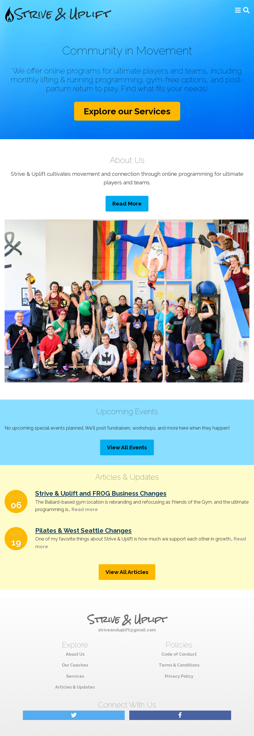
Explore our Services (127, 111)
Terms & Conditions (179, 665)
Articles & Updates (75, 687)
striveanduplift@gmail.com (127, 629)
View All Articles (127, 572)
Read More (127, 203)
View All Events (127, 447)
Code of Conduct (179, 654)
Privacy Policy (179, 676)
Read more (84, 509)
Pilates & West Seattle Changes (83, 530)
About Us (75, 654)
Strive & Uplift (127, 619)
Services (75, 676)
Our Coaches (75, 665)
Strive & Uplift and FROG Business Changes (100, 493)
